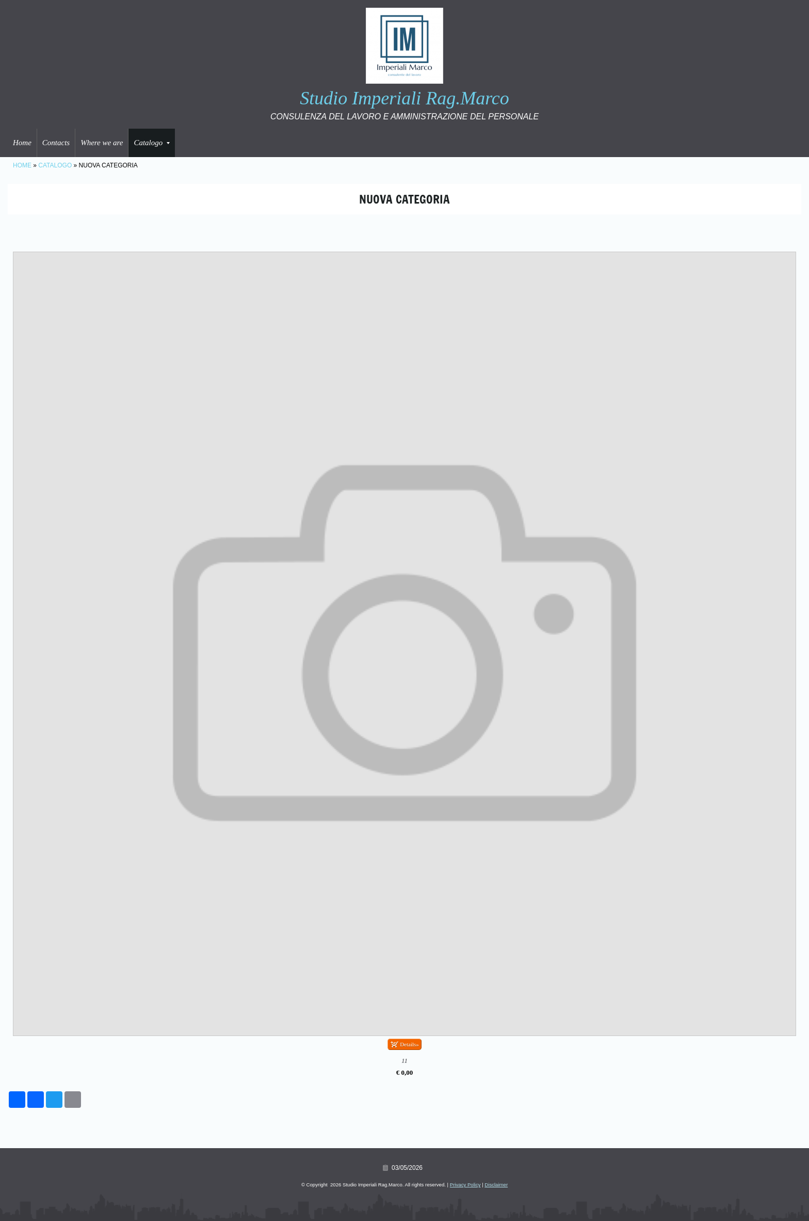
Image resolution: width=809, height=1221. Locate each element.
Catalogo (152, 142)
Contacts (56, 142)
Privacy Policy (465, 1184)
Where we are (101, 142)
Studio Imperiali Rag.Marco (404, 98)
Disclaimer (496, 1184)
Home (22, 142)
